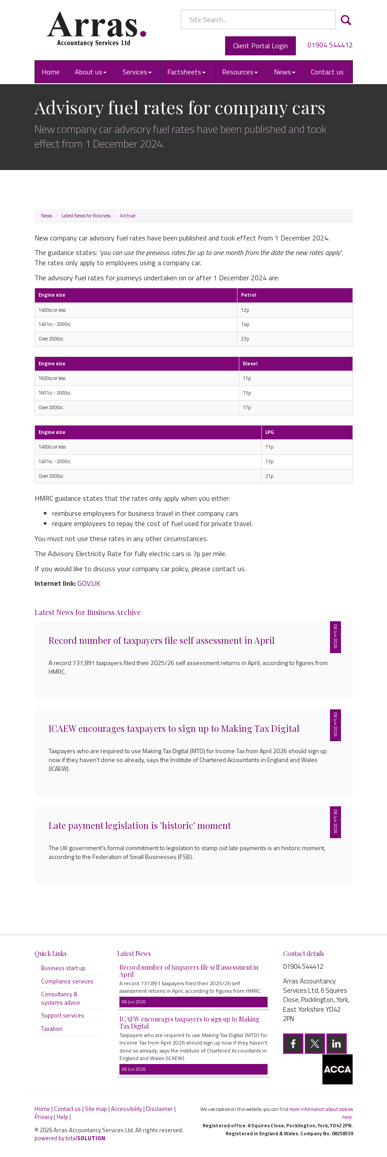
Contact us (327, 71)
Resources (240, 71)
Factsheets (186, 71)
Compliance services (67, 981)
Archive (127, 215)
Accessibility (126, 1108)
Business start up (63, 968)
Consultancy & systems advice (60, 998)
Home (51, 71)
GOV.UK (88, 583)
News (284, 71)
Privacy (43, 1116)
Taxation (51, 1028)
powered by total (69, 1138)
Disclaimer (159, 1108)
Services (137, 71)
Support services (62, 1015)
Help (62, 1116)
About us (91, 71)
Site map (96, 1108)
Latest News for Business (86, 215)
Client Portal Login (260, 45)
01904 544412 (330, 44)
